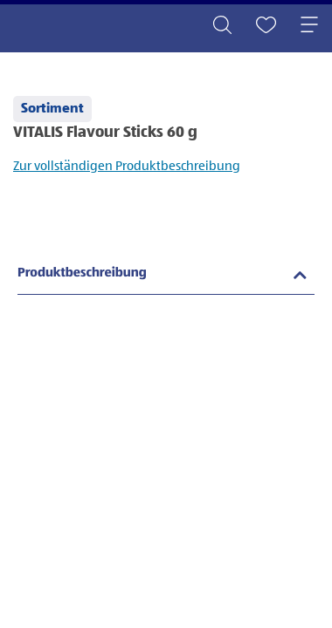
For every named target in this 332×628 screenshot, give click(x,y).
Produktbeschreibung (82, 273)
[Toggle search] (222, 26)
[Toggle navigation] (309, 26)
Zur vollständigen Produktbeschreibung (126, 166)
